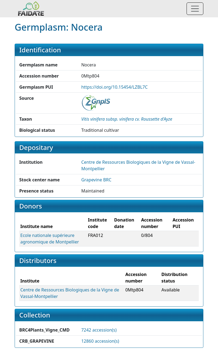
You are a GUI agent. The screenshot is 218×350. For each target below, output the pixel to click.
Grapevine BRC (96, 180)
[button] (126, 119)
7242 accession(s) (99, 330)
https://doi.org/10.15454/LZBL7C (114, 87)
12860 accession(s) (100, 341)
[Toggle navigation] (195, 8)
